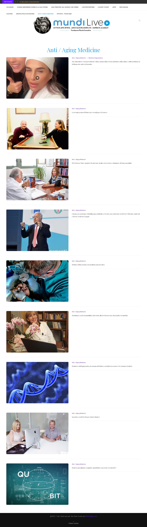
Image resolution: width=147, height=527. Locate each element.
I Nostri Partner (88, 7)
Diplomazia (123, 7)
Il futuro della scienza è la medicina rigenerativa (88, 265)
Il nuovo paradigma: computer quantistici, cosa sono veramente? (94, 468)
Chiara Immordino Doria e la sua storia (32, 7)
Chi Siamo (10, 7)
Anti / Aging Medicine (79, 58)
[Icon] (37, 78)
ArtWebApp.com (91, 516)
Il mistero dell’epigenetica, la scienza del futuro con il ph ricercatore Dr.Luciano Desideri (102, 366)
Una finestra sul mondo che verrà (64, 7)
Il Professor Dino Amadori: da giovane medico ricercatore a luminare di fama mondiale (102, 163)
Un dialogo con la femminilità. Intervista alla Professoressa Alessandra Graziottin (100, 315)
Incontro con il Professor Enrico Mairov (86, 417)
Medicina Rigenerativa (95, 58)
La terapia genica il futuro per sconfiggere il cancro (89, 112)
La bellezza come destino (29, 2)
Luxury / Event (103, 7)
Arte (114, 7)
